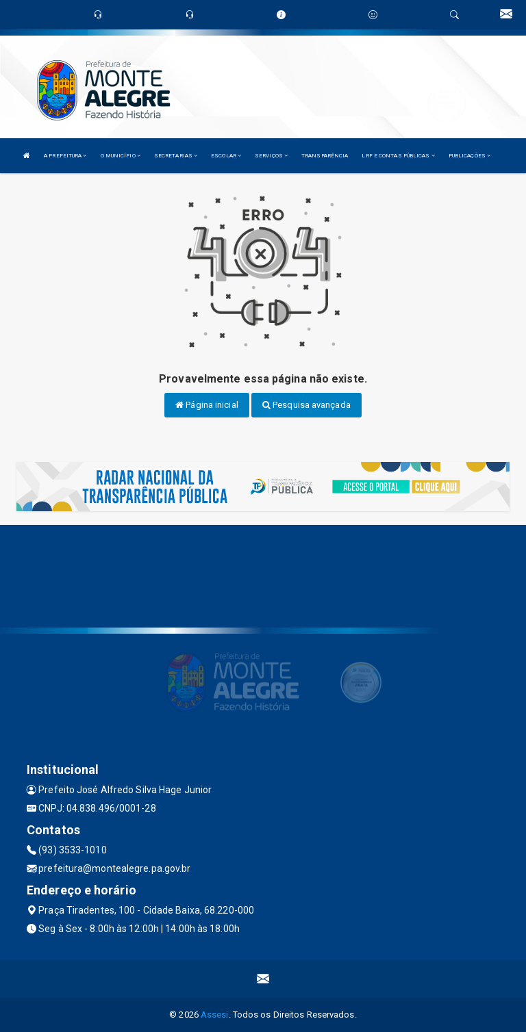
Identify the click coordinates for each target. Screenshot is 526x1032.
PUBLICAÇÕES (469, 156)
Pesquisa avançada (306, 405)
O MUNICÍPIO (120, 156)
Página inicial (206, 405)
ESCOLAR (226, 156)
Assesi (215, 1014)
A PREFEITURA (65, 156)
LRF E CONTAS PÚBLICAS (398, 156)
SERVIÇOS (271, 156)
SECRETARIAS (175, 156)
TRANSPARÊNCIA (324, 156)
